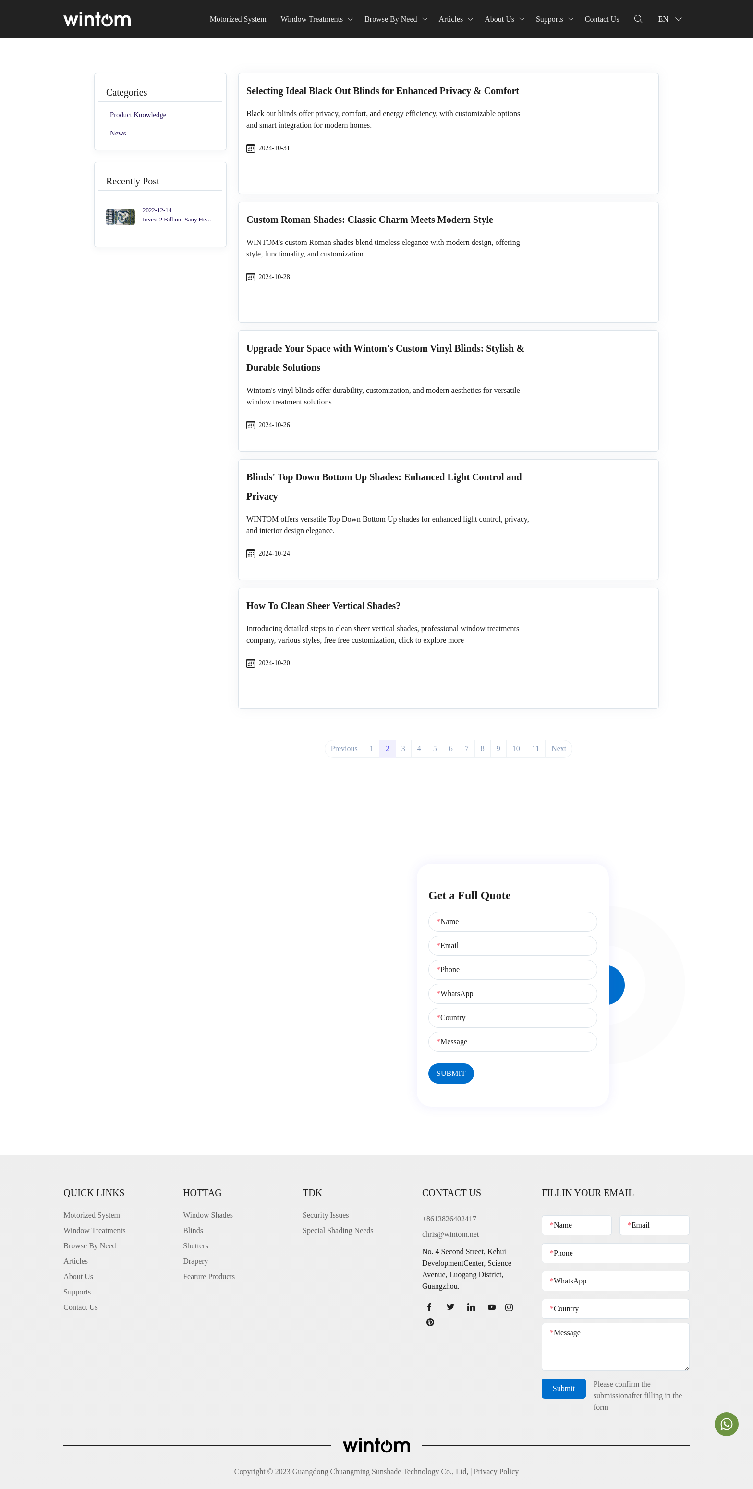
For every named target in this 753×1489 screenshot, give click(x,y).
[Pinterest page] (433, 1322)
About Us (499, 19)
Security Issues (326, 1215)
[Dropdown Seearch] (638, 19)
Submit (564, 1391)
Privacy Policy (496, 1471)
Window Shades (208, 1215)
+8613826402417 (449, 1219)
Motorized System (238, 19)
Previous (344, 748)
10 (516, 748)
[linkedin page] (470, 1307)
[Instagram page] (512, 1307)
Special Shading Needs (338, 1230)
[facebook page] (429, 1307)
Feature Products (209, 1276)
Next (558, 748)
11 (535, 748)
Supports (549, 19)
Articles (451, 19)
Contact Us (602, 19)
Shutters (195, 1246)
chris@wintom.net (450, 1234)
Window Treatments (312, 19)
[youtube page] (491, 1307)
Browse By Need (390, 19)
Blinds (193, 1230)
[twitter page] (450, 1307)
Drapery (195, 1261)
